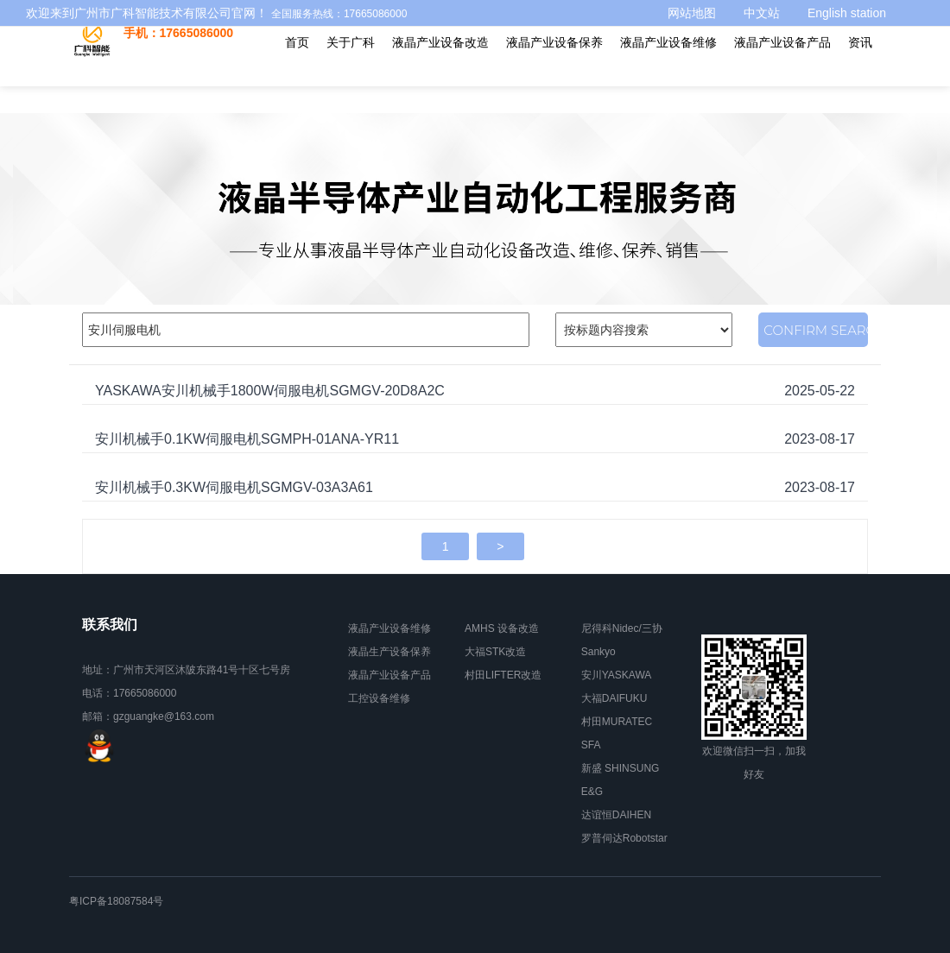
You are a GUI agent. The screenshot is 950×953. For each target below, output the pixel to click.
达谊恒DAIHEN (616, 815)
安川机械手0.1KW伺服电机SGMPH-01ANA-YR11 (247, 439)
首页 (297, 42)
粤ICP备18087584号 (116, 901)
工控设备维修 (379, 698)
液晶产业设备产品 (782, 42)
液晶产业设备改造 (440, 42)
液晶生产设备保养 (389, 652)
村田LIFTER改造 (503, 675)
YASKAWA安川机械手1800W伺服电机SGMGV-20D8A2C (270, 390)
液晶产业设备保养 (554, 42)
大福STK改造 (495, 652)
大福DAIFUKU (614, 698)
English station (847, 13)
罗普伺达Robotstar (624, 838)
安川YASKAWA (616, 675)
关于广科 (350, 42)
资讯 (860, 42)
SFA (591, 745)
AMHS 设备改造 (502, 628)
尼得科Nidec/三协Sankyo (621, 640)
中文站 (762, 13)
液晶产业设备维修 (668, 42)
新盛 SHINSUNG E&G (620, 780)
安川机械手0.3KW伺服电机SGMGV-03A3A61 (234, 487)
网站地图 (692, 13)
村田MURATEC (616, 722)
